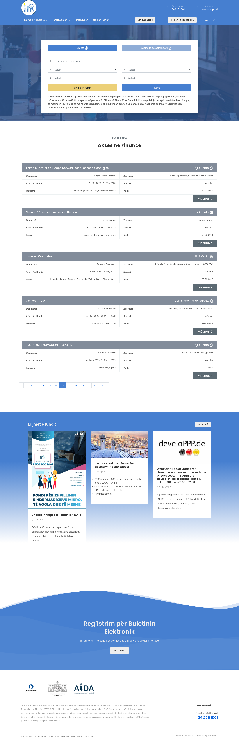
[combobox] (85, 70)
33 (101, 385)
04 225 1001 (178, 9)
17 (69, 385)
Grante (82, 48)
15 (56, 385)
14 (49, 385)
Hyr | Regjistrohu (182, 20)
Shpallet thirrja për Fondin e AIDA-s (56, 515)
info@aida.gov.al (210, 9)
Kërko (156, 88)
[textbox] (85, 69)
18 (76, 385)
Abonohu (119, 650)
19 (82, 385)
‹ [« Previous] (21, 385)
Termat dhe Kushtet (184, 735)
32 (94, 385)
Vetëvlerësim (145, 20)
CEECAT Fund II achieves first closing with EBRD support (114, 465)
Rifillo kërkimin (82, 88)
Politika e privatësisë (206, 735)
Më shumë (202, 424)
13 (42, 385)
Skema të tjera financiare (156, 48)
